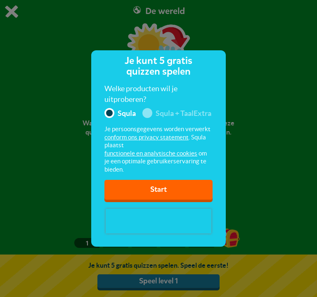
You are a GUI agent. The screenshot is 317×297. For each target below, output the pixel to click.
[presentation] (158, 221)
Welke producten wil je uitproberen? (140, 94)
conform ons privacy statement (146, 137)
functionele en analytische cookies (150, 153)
